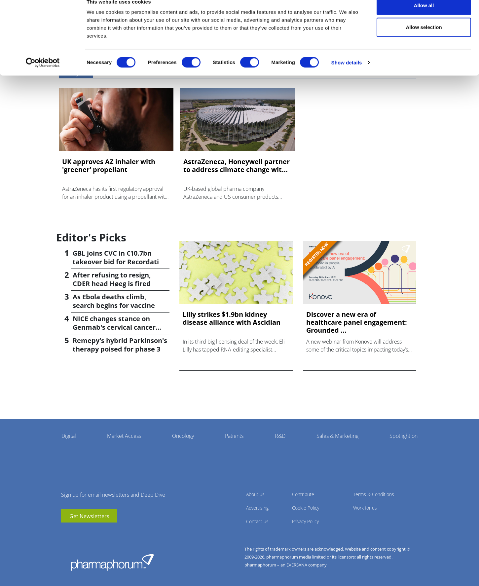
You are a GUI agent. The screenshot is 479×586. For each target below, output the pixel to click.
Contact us (257, 521)
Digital (68, 436)
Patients (234, 436)
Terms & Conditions (373, 494)
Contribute (303, 494)
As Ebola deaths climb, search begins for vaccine (114, 301)
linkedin (76, 532)
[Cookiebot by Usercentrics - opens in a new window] (43, 75)
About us (255, 494)
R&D (280, 436)
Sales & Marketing (337, 436)
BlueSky (86, 532)
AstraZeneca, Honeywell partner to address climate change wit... (236, 166)
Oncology (183, 436)
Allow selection (424, 39)
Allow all (424, 17)
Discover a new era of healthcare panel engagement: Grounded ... (356, 322)
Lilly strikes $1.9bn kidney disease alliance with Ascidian (231, 318)
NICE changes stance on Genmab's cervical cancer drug (114, 327)
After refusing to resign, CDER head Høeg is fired (112, 279)
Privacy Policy (305, 521)
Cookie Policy (305, 508)
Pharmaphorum (112, 562)
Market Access (124, 436)
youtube (66, 532)
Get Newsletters (89, 516)
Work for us (365, 508)
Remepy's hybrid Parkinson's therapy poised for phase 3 (120, 345)
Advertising (257, 508)
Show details (346, 74)
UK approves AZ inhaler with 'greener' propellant (108, 166)
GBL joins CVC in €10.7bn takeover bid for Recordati (116, 257)
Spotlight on (403, 436)
